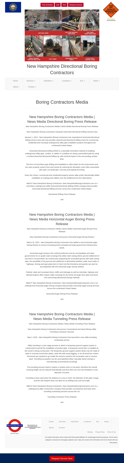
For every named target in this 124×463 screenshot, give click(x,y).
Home (15, 81)
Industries (48, 81)
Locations (66, 81)
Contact (32, 87)
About (16, 87)
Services (31, 81)
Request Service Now (61, 458)
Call (57, 5)
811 (82, 81)
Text (64, 5)
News (96, 81)
